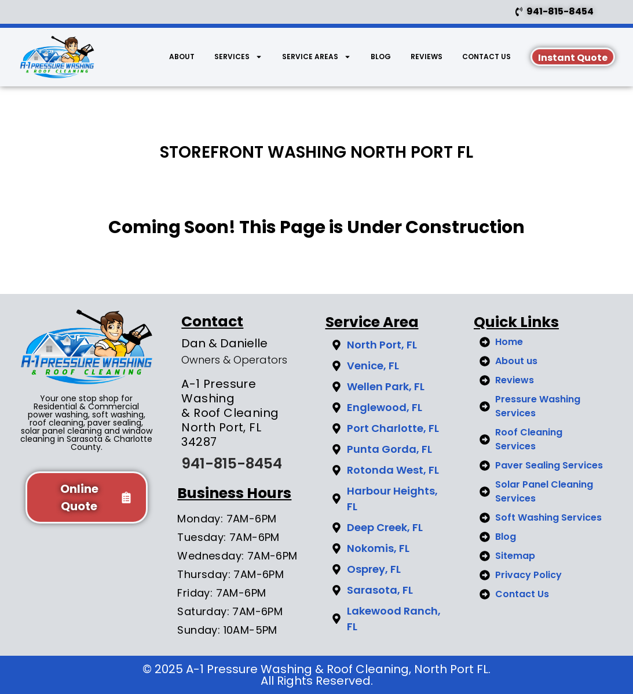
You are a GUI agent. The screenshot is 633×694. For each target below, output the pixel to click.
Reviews (426, 56)
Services (238, 56)
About (182, 56)
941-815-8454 (231, 463)
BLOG (381, 56)
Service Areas (316, 56)
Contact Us (486, 56)
